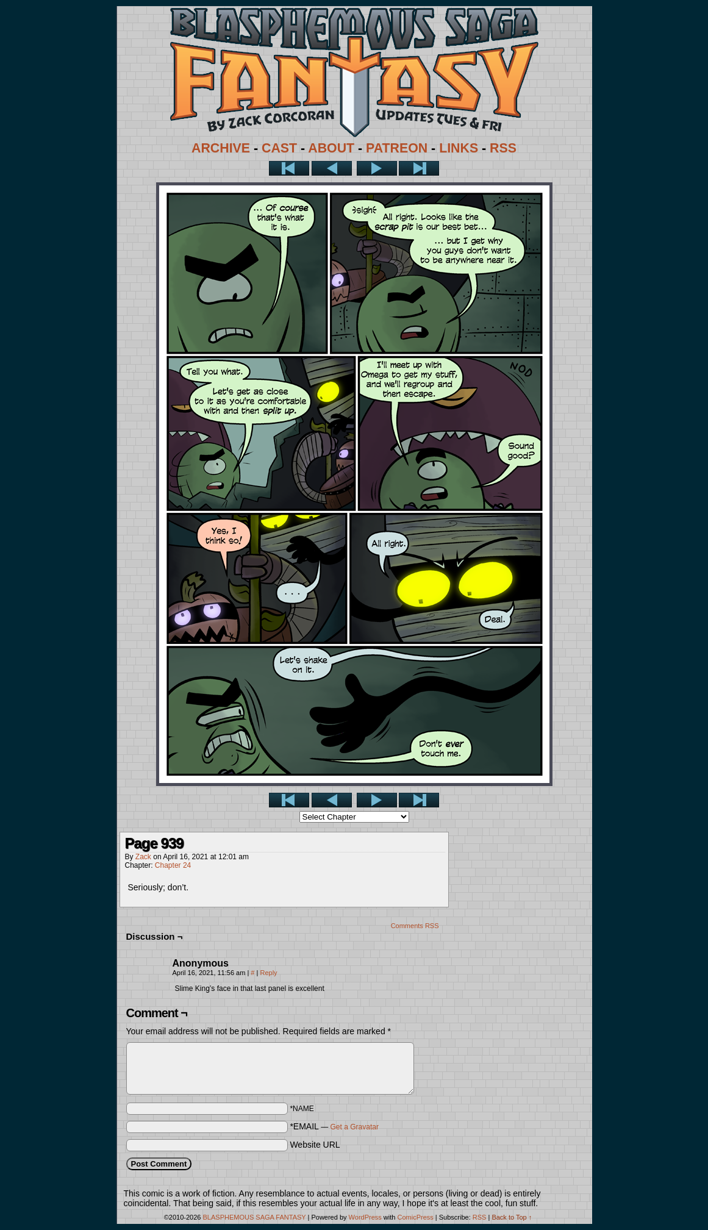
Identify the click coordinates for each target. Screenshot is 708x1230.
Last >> (419, 168)
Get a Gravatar (355, 1127)
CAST (279, 148)
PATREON (396, 148)
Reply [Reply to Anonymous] (268, 972)
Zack (143, 857)
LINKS (458, 148)
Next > (377, 168)
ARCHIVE (220, 148)
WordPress (365, 1217)
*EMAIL (334, 1126)
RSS (503, 148)
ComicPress (415, 1217)
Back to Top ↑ (512, 1217)
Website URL (315, 1145)
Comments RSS (415, 925)
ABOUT (331, 148)
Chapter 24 (173, 865)
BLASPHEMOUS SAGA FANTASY (254, 1217)
